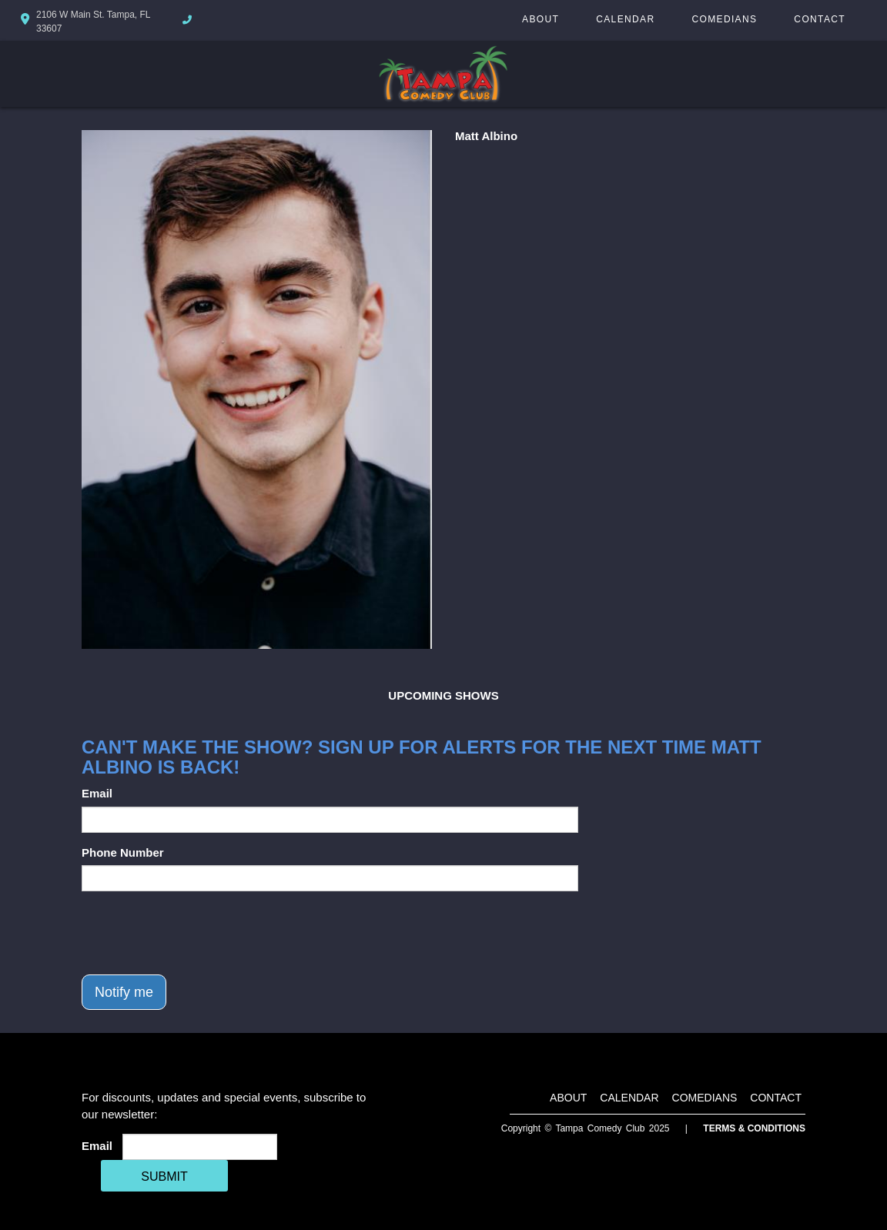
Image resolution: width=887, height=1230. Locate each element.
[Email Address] (199, 1147)
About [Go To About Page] (540, 19)
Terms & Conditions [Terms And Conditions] (754, 1128)
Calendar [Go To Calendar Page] (625, 19)
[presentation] (199, 933)
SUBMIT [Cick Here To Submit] (164, 1176)
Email (97, 793)
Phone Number (123, 852)
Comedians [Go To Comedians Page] (724, 19)
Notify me (124, 992)
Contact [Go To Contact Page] (819, 19)
